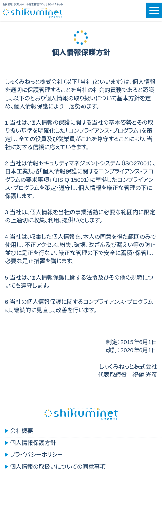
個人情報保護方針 (33, 443)
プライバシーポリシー (36, 454)
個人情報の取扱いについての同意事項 (57, 467)
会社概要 (21, 431)
